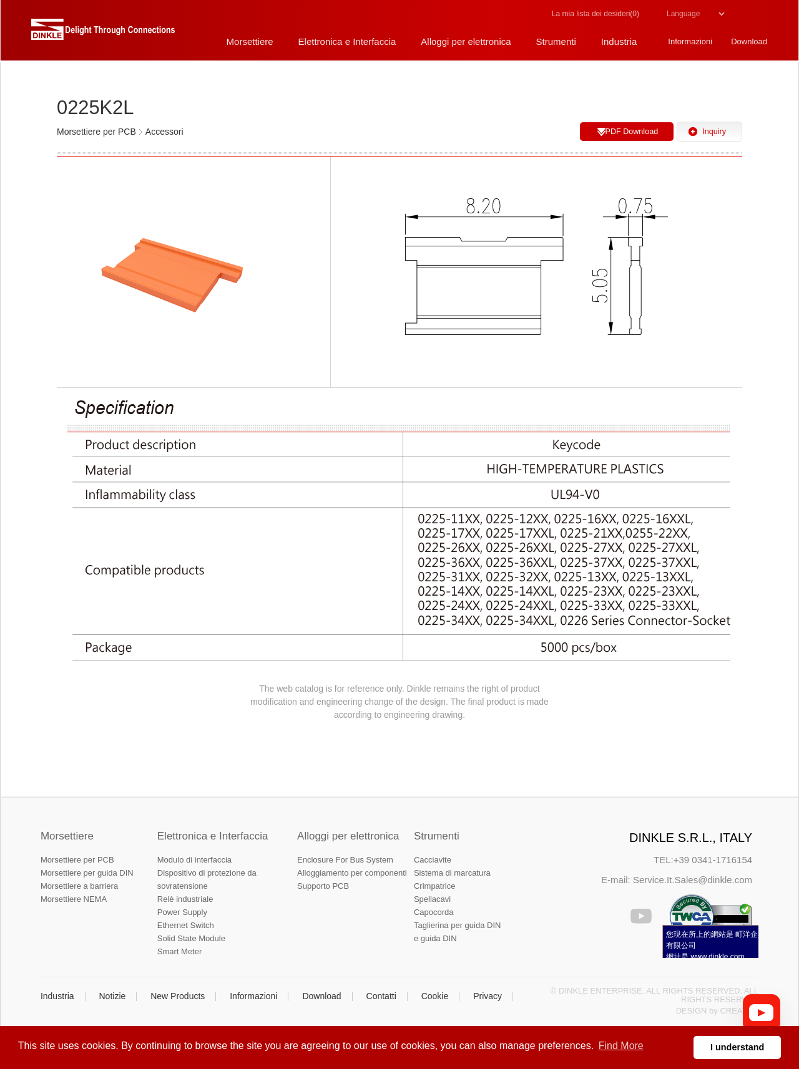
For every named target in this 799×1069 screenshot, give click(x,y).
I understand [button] (737, 1047)
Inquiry (714, 131)
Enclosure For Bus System (345, 859)
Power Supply (182, 912)
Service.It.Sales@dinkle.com (692, 879)
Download (321, 996)
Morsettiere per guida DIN (87, 873)
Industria (57, 996)
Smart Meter (179, 951)
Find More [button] (621, 1045)
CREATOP (739, 1010)
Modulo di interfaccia (194, 859)
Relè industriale (185, 899)
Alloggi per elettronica (348, 836)
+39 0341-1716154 (713, 859)
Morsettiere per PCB (77, 859)
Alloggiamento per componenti (352, 873)
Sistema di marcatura (452, 873)
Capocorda (434, 912)
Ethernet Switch (185, 925)
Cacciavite (432, 859)
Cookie (435, 996)
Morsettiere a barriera (79, 886)
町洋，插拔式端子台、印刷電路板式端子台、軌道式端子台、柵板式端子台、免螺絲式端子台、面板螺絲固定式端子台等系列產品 (103, 34)
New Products (177, 996)
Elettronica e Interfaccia (212, 836)
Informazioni (253, 996)
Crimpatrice (434, 886)
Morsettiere (67, 836)
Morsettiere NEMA (74, 899)
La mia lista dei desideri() (595, 13)
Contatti (381, 996)
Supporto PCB (323, 886)
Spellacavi (432, 899)
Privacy (487, 996)
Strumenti (436, 836)
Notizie (112, 996)
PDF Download (631, 131)
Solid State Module (191, 938)
